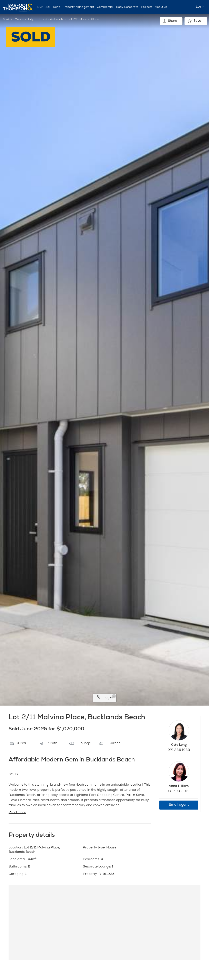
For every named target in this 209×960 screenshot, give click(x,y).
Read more (17, 812)
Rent (56, 7)
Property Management (78, 7)
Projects (146, 7)
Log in (200, 7)
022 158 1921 (179, 791)
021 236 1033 (179, 750)
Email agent (179, 805)
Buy (40, 7)
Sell (48, 7)
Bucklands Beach (51, 19)
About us (161, 7)
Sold (6, 19)
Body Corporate (127, 7)
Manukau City (24, 19)
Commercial (105, 7)
